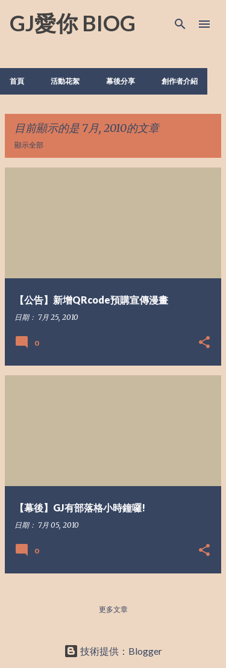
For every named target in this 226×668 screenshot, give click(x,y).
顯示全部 (28, 144)
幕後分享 (120, 81)
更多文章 (113, 609)
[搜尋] (180, 24)
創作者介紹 (180, 81)
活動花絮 (65, 81)
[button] (204, 343)
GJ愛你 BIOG (73, 23)
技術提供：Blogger (113, 651)
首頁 (17, 81)
